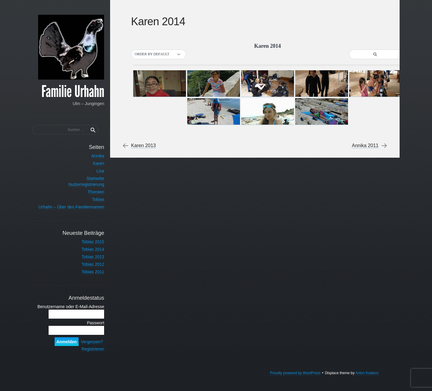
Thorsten (90, 191)
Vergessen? (87, 347)
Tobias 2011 (87, 271)
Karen (93, 163)
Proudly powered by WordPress (294, 379)
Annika (92, 155)
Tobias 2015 (87, 241)
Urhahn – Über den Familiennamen (66, 207)
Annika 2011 (364, 145)
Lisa (95, 170)
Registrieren (87, 355)
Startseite (90, 178)
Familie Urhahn (67, 92)
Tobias (93, 199)
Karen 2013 (144, 145)
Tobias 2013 (87, 256)
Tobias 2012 (87, 264)
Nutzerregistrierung (81, 184)
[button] (160, 54)
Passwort (90, 328)
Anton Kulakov (366, 379)
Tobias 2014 (87, 249)
